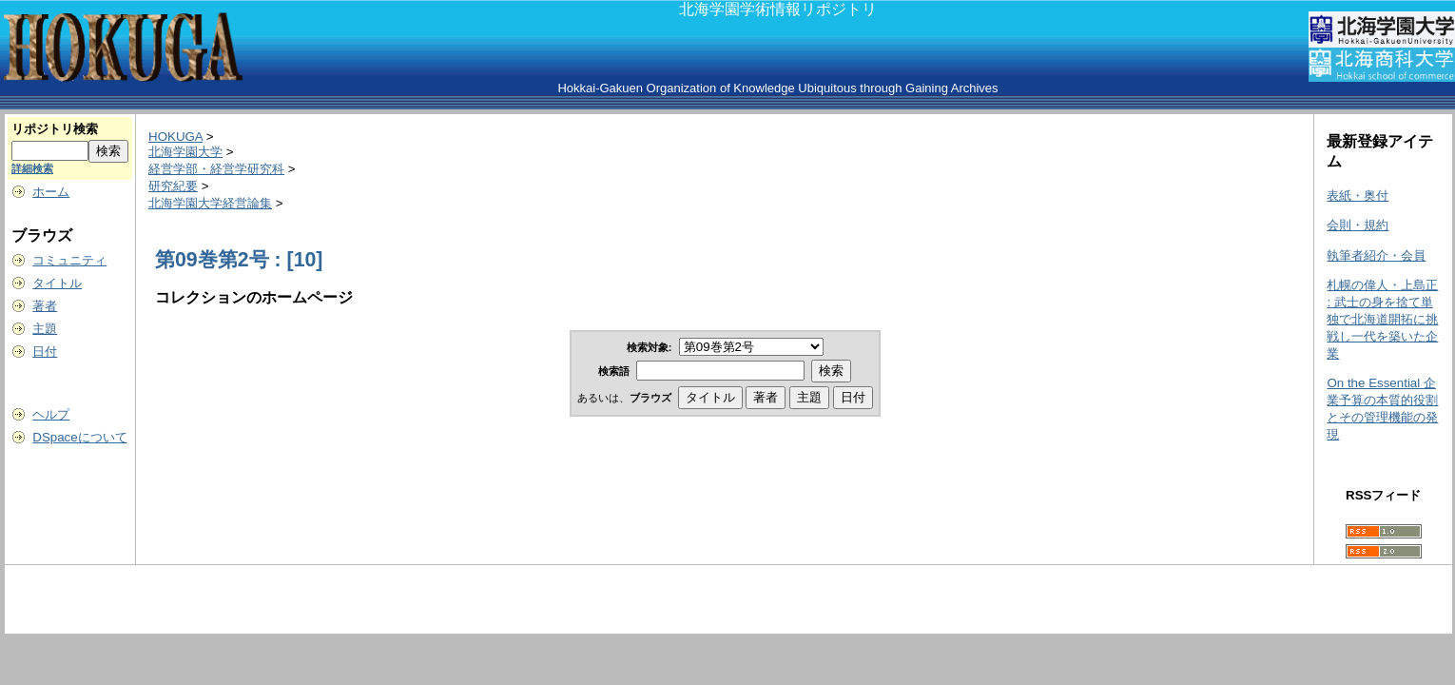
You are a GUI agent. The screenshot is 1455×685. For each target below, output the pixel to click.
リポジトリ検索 (54, 129)
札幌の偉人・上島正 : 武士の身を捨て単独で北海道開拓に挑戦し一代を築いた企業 (1382, 319)
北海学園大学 (185, 152)
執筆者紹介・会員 (1376, 255)
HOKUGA (175, 136)
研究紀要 (173, 186)
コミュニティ (69, 260)
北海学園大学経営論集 (210, 203)
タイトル (57, 283)
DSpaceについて (79, 437)
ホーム (50, 192)
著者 (44, 306)
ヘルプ (50, 414)
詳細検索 (32, 168)
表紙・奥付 (1357, 195)
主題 (44, 329)
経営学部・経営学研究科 (216, 169)
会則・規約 (1357, 225)
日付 (44, 351)
